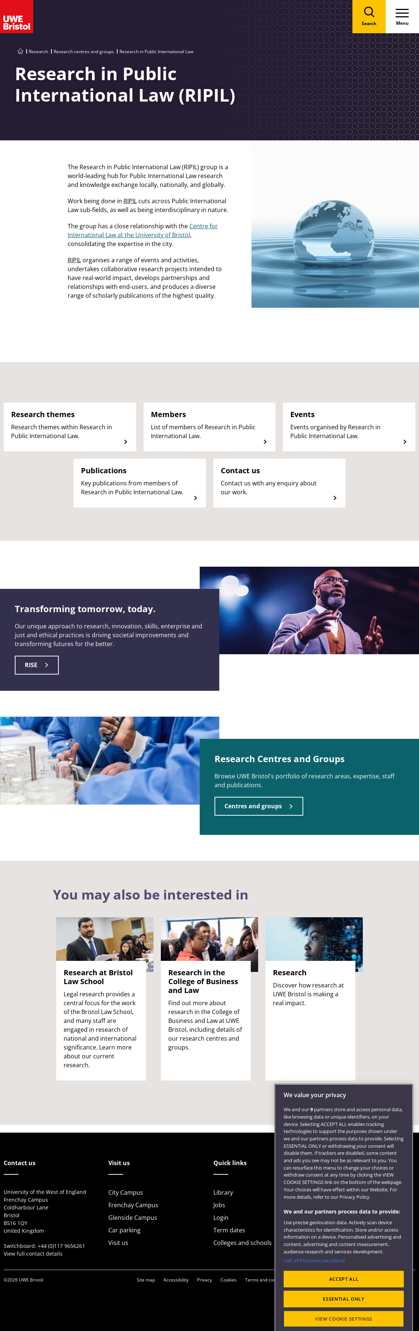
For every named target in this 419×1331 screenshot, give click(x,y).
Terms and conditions (267, 1280)
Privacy (204, 1280)
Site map (146, 1280)
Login (221, 1218)
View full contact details (33, 1253)
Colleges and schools (242, 1243)
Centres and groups (253, 806)
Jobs (219, 1205)
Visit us (118, 1243)
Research (38, 51)
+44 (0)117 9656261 (61, 1245)
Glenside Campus (132, 1218)
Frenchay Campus (133, 1205)
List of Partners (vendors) (314, 1287)
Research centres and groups (84, 51)
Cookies (228, 1280)
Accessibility (176, 1280)
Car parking (124, 1230)
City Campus (125, 1192)
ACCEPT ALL (344, 1305)
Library (223, 1192)
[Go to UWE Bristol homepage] (20, 51)
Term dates (229, 1230)
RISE (31, 665)
